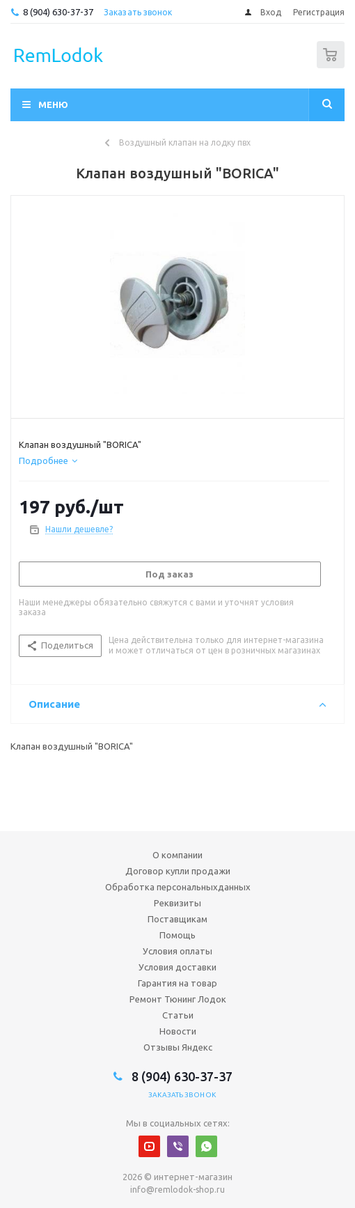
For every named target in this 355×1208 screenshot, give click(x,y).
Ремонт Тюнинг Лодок (177, 999)
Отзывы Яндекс (177, 1047)
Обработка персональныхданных (178, 887)
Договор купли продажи (177, 871)
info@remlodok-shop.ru (177, 1189)
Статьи (178, 1015)
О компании (177, 855)
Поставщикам (177, 919)
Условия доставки (177, 967)
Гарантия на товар (177, 983)
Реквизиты (177, 903)
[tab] (48, 460)
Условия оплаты (177, 951)
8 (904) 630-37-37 (58, 12)
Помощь (177, 935)
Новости (177, 1031)
